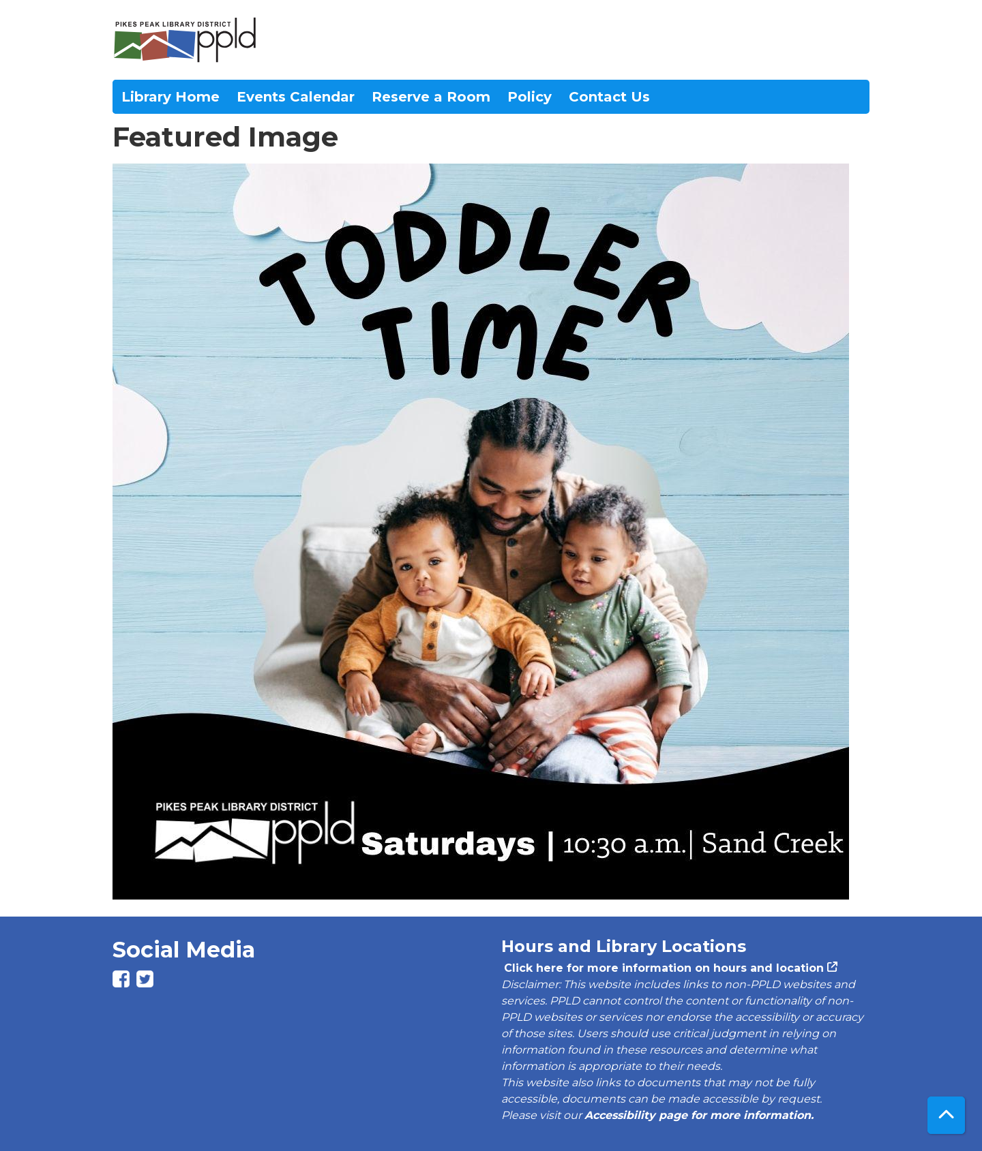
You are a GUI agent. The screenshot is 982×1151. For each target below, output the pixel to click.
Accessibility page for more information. (699, 1115)
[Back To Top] (946, 1115)
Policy (529, 97)
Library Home (170, 97)
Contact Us (609, 97)
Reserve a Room (431, 97)
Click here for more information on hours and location (662, 968)
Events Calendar (296, 97)
